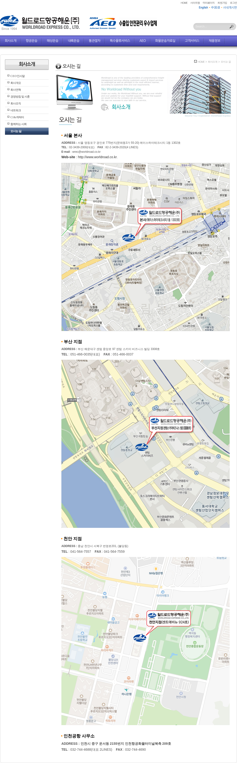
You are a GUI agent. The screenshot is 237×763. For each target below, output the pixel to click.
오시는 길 (15, 131)
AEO (142, 40)
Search (231, 27)
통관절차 (94, 40)
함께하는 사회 (18, 124)
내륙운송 (73, 40)
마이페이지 (208, 2)
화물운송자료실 (165, 40)
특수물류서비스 (120, 40)
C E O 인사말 (17, 76)
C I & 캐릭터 (17, 117)
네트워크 (15, 110)
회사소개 (10, 40)
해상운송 (52, 40)
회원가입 (222, 2)
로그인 (233, 2)
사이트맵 (195, 2)
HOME (184, 2)
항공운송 (31, 40)
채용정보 (214, 40)
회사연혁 (15, 89)
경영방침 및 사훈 (20, 96)
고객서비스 (192, 40)
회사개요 (15, 83)
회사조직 (15, 103)
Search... (201, 26)
